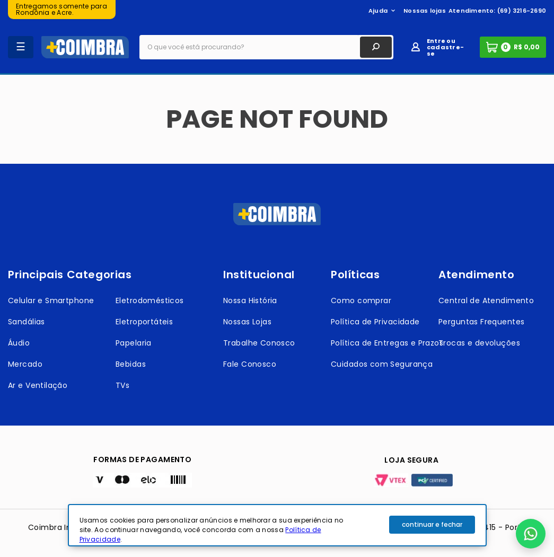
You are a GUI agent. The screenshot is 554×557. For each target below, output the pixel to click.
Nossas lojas (424, 10)
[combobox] (266, 47)
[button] (531, 534)
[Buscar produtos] (375, 47)
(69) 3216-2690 (521, 10)
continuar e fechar (432, 524)
